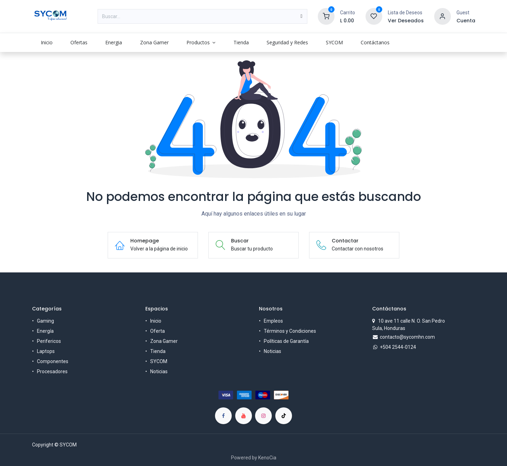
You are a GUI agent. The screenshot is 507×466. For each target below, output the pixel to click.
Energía (45, 331)
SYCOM (158, 361)
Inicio (155, 321)
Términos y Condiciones (290, 331)
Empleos (273, 321)
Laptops (46, 351)
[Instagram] (263, 415)
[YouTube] (243, 415)
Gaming (45, 321)
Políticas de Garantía (286, 341)
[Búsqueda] (301, 16)
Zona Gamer (164, 341)
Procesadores (52, 371)
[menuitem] (47, 42)
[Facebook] (223, 415)
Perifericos (49, 341)
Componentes (52, 361)
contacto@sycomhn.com (407, 337)
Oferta (157, 331)
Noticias (159, 371)
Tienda (158, 351)
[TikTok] (283, 415)
